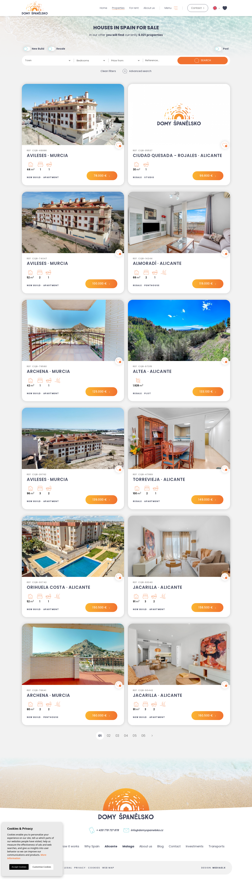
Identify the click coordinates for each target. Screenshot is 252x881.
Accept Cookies (19, 866)
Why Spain (91, 846)
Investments (194, 846)
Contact (175, 846)
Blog (160, 846)
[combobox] (48, 60)
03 (117, 735)
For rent (134, 8)
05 (135, 735)
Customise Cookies (41, 866)
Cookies (94, 867)
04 (126, 735)
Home (103, 8)
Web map (108, 867)
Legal (68, 867)
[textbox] (47, 60)
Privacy (80, 867)
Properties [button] (118, 8)
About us (149, 8)
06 (143, 735)
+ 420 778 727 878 (107, 830)
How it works (70, 846)
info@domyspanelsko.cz (147, 830)
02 (109, 735)
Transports (217, 846)
